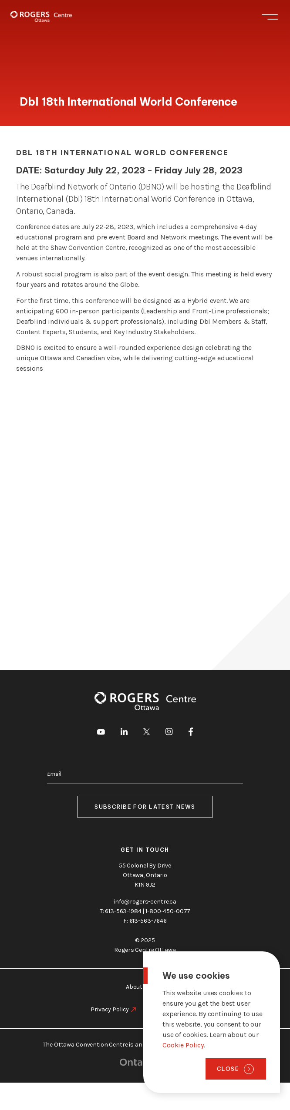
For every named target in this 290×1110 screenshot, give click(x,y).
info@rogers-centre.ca (145, 901)
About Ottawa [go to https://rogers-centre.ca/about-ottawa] (145, 986)
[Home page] (41, 16)
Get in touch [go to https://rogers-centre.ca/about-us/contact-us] (145, 850)
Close (228, 1068)
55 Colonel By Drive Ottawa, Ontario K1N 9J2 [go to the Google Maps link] (145, 875)
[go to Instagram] (168, 733)
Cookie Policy (183, 1045)
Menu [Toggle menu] (270, 17)
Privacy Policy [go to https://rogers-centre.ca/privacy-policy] (110, 1009)
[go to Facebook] (191, 733)
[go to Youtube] (101, 733)
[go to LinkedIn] (124, 733)
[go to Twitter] (146, 733)
